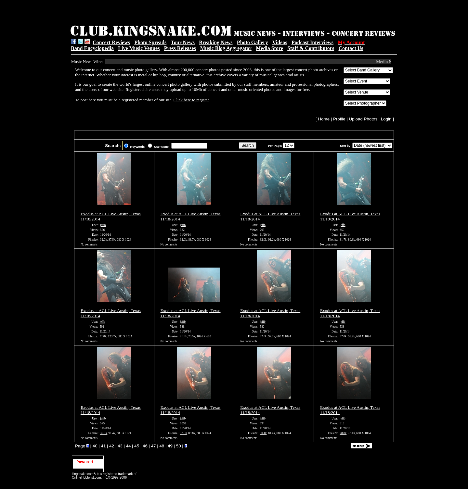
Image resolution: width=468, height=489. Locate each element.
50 (178, 446)
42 (111, 446)
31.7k (343, 239)
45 (136, 446)
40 (95, 446)
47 (153, 446)
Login (386, 119)
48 (161, 446)
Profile (339, 119)
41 (103, 446)
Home (324, 119)
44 (128, 446)
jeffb (103, 225)
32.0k (103, 239)
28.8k (343, 433)
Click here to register (191, 99)
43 (120, 446)
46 (145, 446)
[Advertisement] (153, 13)
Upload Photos (363, 119)
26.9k (183, 336)
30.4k (263, 433)
